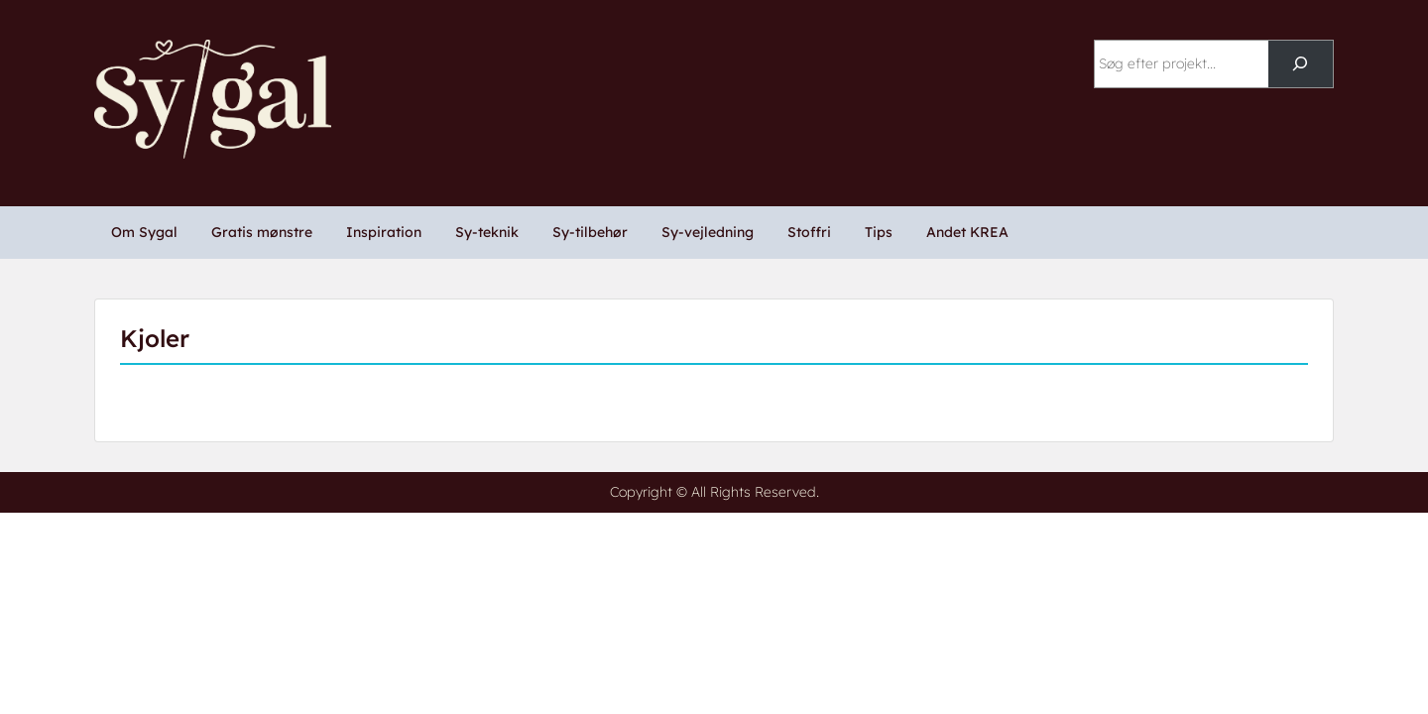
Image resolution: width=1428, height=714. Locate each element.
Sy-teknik (487, 232)
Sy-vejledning (707, 232)
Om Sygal (144, 232)
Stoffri (809, 232)
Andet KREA (967, 232)
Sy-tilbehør (590, 232)
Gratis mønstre (261, 232)
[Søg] (1300, 64)
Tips (878, 232)
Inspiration (383, 232)
